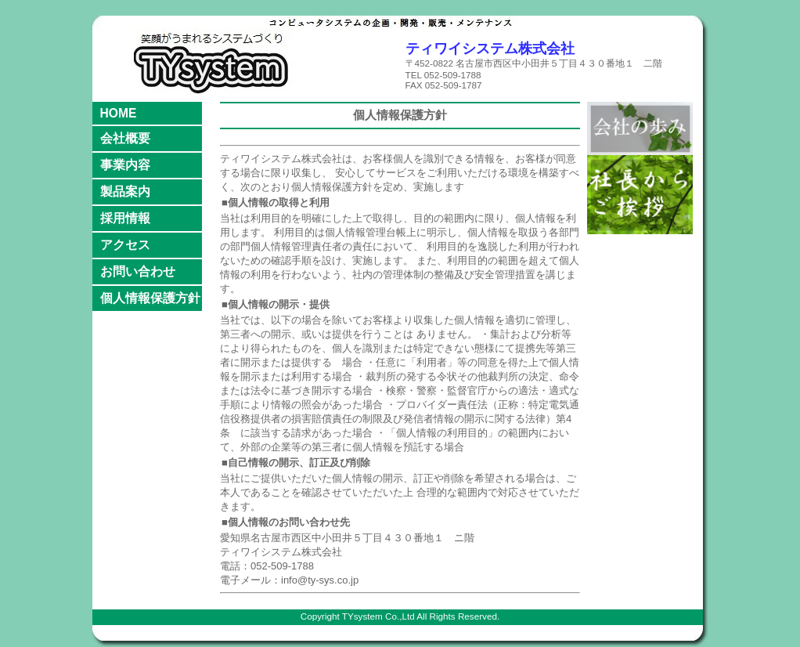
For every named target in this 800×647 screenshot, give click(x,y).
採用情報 (125, 218)
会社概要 (125, 138)
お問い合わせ (137, 271)
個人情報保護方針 (150, 298)
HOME (118, 113)
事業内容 (125, 165)
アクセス (125, 244)
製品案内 (125, 191)
